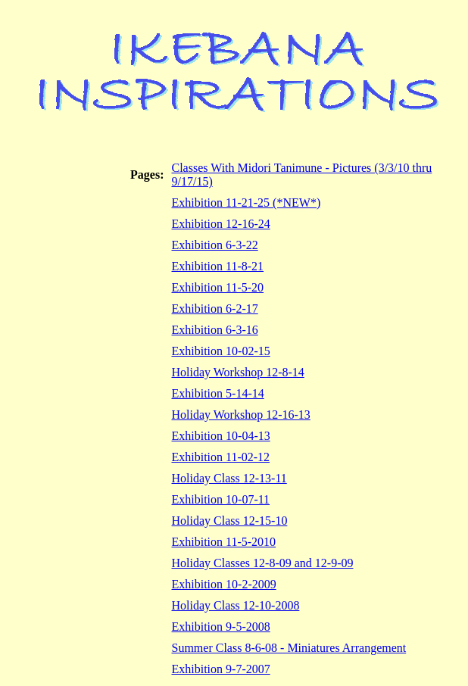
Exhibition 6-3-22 (215, 245)
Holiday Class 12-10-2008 (236, 605)
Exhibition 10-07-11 (221, 499)
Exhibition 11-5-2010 (224, 541)
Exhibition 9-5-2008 (221, 626)
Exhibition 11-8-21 (218, 266)
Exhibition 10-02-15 (221, 351)
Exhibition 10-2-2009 (224, 584)
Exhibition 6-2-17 (215, 308)
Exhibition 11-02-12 (221, 457)
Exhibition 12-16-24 (221, 223)
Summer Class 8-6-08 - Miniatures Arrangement (289, 647)
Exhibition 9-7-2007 (221, 669)
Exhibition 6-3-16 (215, 329)
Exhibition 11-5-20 (218, 287)
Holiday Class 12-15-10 (230, 520)
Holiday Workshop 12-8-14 (238, 372)
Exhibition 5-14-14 (218, 393)
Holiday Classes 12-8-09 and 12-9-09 (263, 563)
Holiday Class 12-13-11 (229, 478)
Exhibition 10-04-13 (221, 435)
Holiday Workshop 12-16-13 (241, 414)
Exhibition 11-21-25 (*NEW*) (246, 202)
